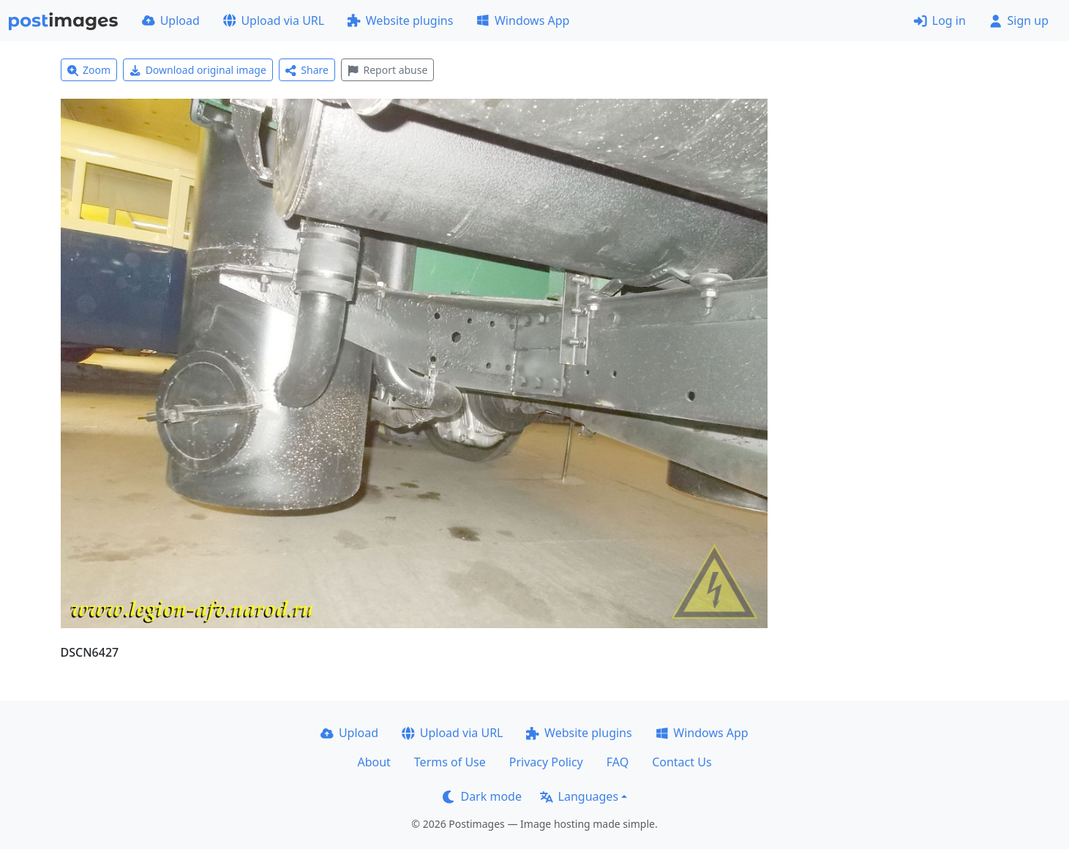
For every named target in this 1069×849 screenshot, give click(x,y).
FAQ (618, 762)
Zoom (89, 70)
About (373, 762)
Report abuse (387, 70)
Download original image (198, 70)
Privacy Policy (546, 762)
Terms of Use (450, 762)
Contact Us (681, 762)
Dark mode (482, 796)
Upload (171, 20)
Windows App (522, 20)
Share (307, 70)
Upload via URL (273, 20)
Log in (940, 20)
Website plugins (400, 20)
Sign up (1019, 20)
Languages (579, 796)
